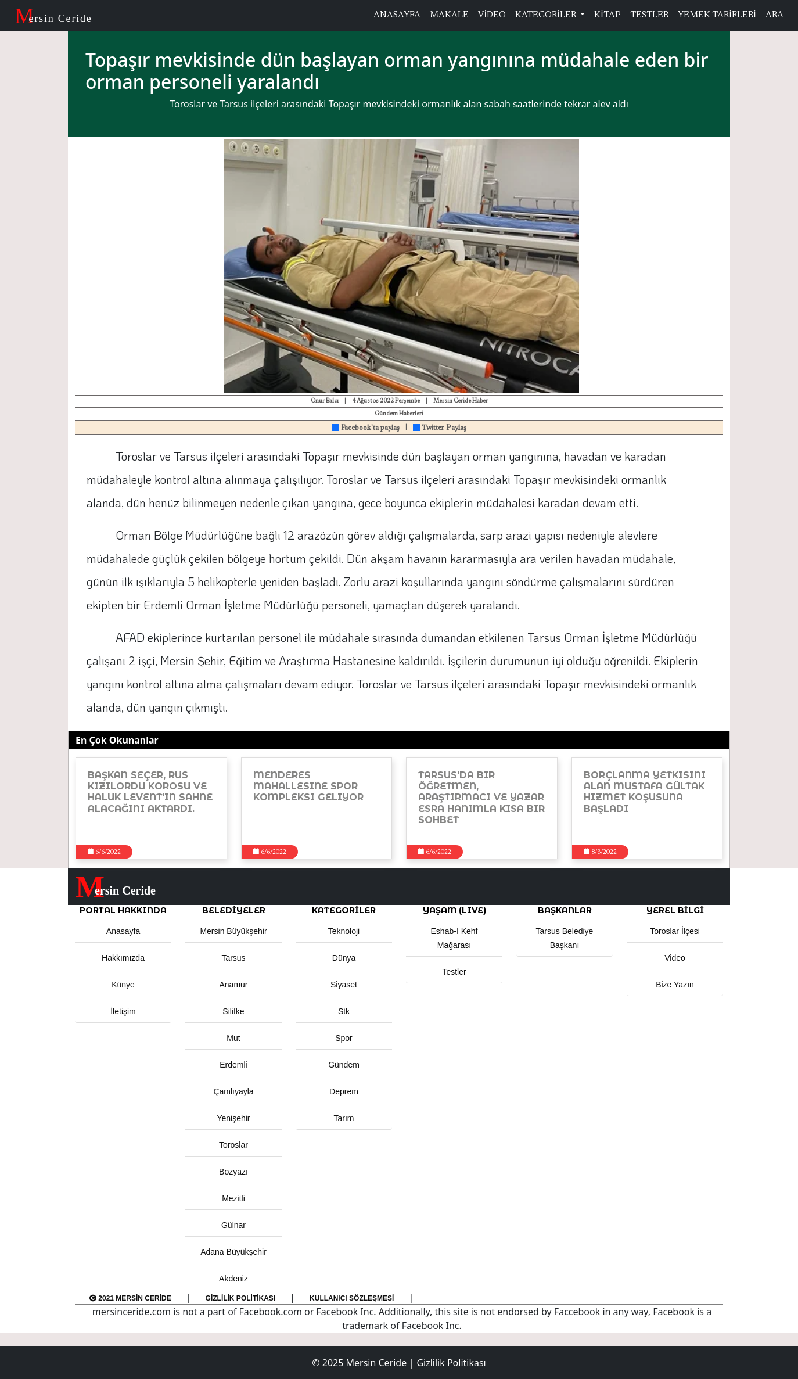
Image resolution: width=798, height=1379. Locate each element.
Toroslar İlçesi (675, 931)
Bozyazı (233, 1171)
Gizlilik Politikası (241, 1298)
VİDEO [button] (492, 15)
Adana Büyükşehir (233, 1251)
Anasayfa (123, 931)
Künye (123, 984)
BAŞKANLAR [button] (565, 910)
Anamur (233, 984)
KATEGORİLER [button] (344, 910)
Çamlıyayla (233, 1091)
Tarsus (233, 958)
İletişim (123, 1011)
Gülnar (233, 1225)
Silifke (233, 1011)
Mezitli (233, 1198)
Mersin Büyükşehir (233, 931)
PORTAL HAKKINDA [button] (123, 910)
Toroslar (233, 1145)
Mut (233, 1038)
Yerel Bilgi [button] (675, 910)
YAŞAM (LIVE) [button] (454, 910)
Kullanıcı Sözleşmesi (352, 1298)
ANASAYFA (396, 15)
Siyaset (343, 984)
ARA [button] (774, 15)
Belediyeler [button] (233, 910)
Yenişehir (233, 1118)
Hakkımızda (123, 958)
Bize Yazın (675, 984)
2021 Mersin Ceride (130, 1298)
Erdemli (233, 1064)
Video (674, 958)
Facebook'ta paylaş (366, 428)
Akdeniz (233, 1278)
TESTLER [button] (649, 15)
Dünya (343, 958)
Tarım (344, 1118)
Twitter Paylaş (439, 428)
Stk (344, 1011)
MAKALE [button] (449, 15)
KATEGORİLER (546, 15)
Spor (344, 1038)
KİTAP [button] (607, 15)
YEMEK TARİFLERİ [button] (717, 15)
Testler (454, 971)
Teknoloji (344, 931)
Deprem (343, 1091)
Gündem (344, 1064)
